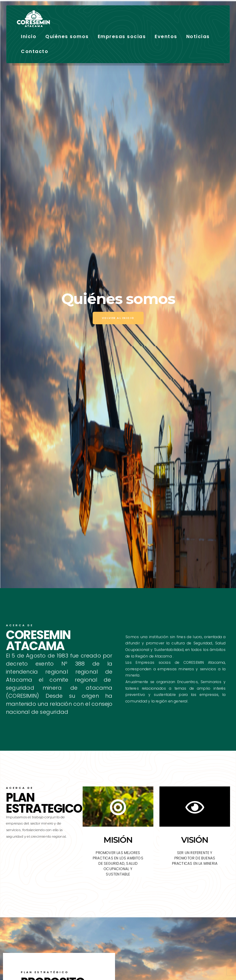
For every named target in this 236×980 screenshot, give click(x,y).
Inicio (28, 36)
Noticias (198, 36)
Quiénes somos (67, 36)
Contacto (34, 51)
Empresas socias (122, 36)
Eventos (166, 36)
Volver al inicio (118, 318)
